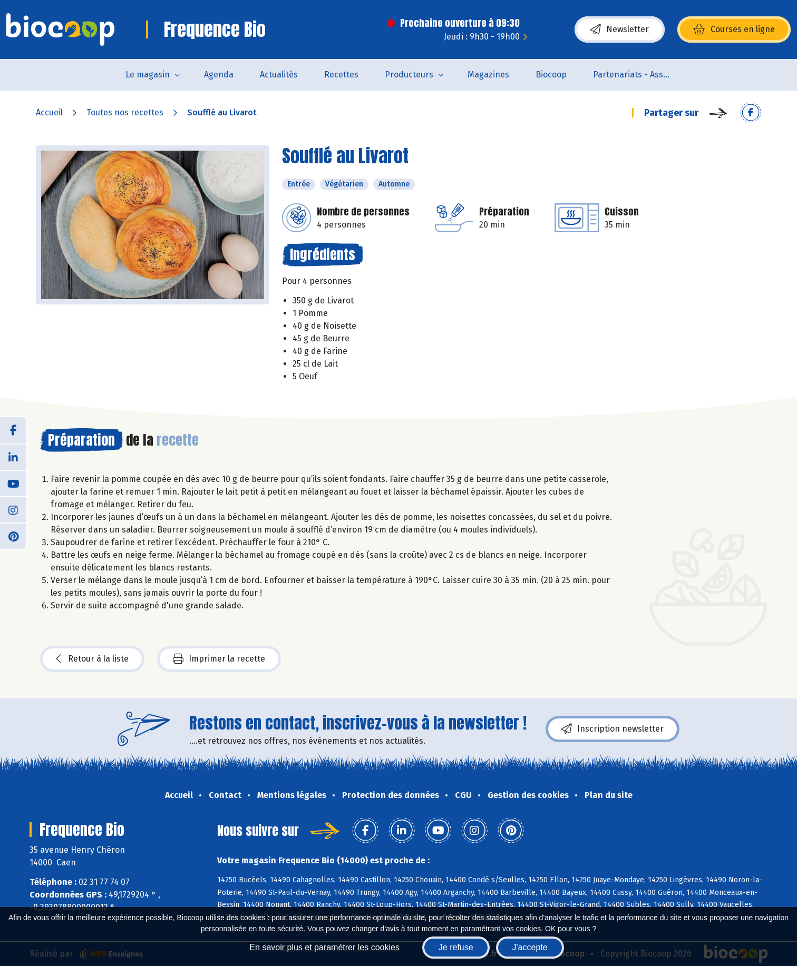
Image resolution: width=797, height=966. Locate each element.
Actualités (279, 75)
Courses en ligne (734, 29)
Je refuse (456, 947)
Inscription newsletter (612, 729)
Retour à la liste (92, 659)
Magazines (488, 75)
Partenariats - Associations (639, 75)
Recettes (341, 75)
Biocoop (551, 75)
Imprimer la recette (219, 659)
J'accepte (530, 947)
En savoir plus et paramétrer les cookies (324, 947)
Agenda (219, 75)
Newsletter (619, 29)
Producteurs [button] (409, 75)
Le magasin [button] (147, 75)
